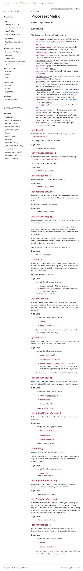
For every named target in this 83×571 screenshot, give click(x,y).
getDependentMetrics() (13, 152)
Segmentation (10, 58)
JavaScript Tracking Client (14, 28)
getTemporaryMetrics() (13, 155)
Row (38, 84)
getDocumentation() (12, 126)
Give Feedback (76, 568)
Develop (14, 3)
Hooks (7, 89)
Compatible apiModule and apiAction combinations (15, 63)
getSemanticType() (12, 130)
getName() (9, 117)
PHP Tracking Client (12, 34)
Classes (8, 71)
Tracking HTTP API (12, 24)
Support (50, 3)
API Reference (24, 3)
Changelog (41, 3)
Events (7, 75)
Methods (7, 114)
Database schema (11, 100)
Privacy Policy (65, 568)
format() (8, 133)
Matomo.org (16, 568)
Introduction (9, 17)
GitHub (24, 568)
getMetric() (9, 139)
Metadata (8, 55)
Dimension (38, 247)
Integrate (6, 3)
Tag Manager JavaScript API (14, 43)
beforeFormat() (10, 136)
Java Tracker (10, 31)
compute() (9, 149)
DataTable (68, 92)
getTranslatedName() (13, 120)
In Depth (33, 3)
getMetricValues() (11, 142)
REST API (9, 92)
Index (7, 78)
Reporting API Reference (14, 52)
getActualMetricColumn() (14, 146)
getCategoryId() (11, 123)
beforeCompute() (11, 158)
